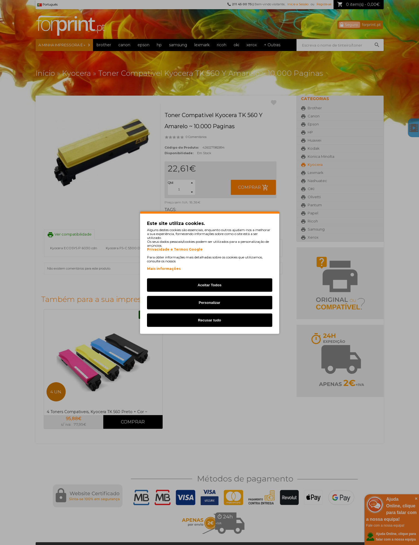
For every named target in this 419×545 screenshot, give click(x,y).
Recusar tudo (209, 320)
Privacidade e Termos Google (175, 249)
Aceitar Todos (210, 285)
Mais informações (164, 268)
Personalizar (209, 302)
